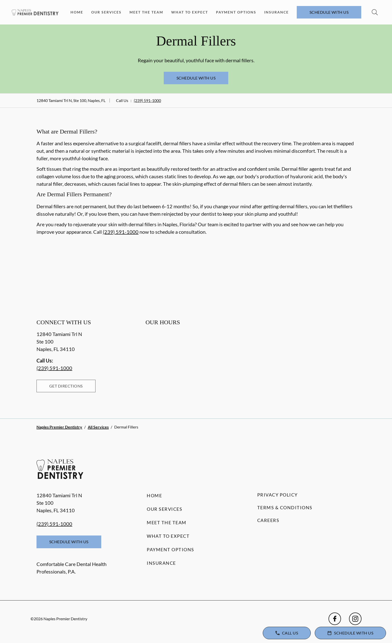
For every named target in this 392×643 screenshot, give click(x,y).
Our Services (106, 12)
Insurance (276, 12)
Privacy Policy (277, 495)
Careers (268, 520)
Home (76, 12)
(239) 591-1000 (147, 100)
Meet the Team (146, 12)
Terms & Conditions (284, 507)
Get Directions (66, 386)
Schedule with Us (329, 12)
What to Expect (189, 12)
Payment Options (236, 12)
